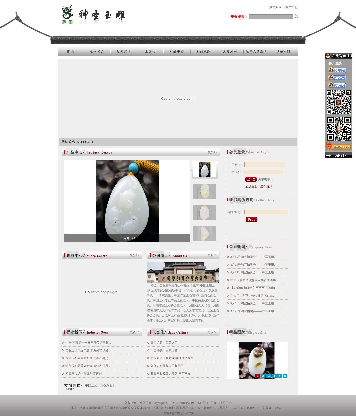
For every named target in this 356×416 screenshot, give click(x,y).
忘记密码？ (265, 179)
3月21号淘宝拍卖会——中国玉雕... (253, 303)
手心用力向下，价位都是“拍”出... (252, 295)
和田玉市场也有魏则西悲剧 (83, 373)
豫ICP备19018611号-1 (194, 403)
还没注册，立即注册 (259, 186)
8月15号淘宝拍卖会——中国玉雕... (253, 257)
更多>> (212, 152)
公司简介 (97, 51)
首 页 (71, 51)
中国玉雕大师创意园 (98, 385)
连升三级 (129, 238)
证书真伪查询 (256, 51)
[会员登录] (276, 7)
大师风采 (230, 51)
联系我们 (283, 51)
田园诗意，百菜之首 (164, 342)
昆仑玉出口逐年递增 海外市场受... (88, 350)
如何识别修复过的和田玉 (167, 366)
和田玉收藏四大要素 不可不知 (171, 373)
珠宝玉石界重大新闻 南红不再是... (88, 358)
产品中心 (177, 51)
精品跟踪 (204, 51)
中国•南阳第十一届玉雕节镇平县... (88, 342)
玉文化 (150, 51)
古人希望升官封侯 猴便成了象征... (173, 358)
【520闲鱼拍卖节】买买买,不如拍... (253, 288)
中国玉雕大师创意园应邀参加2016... (254, 280)
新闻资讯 (124, 51)
